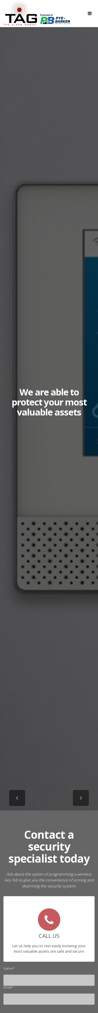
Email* (8, 988)
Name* (8, 969)
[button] (17, 798)
